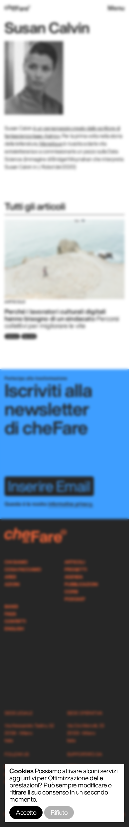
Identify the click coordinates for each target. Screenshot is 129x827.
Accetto (26, 812)
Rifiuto (59, 812)
